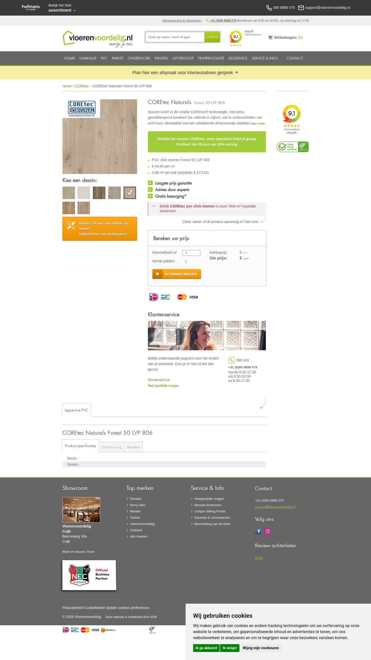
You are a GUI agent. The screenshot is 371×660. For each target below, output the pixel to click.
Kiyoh (259, 557)
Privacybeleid (72, 608)
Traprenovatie (211, 58)
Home (69, 58)
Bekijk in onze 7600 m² (208, 208)
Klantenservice (159, 379)
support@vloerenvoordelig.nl (275, 506)
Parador (136, 499)
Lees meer (258, 123)
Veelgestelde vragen (209, 499)
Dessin (73, 464)
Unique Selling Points (210, 511)
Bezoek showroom (207, 505)
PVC (104, 58)
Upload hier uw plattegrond (104, 228)
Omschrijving (111, 447)
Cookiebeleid (94, 608)
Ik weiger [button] (230, 648)
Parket (117, 58)
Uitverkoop (182, 58)
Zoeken (212, 37)
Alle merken (138, 536)
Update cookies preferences (127, 608)
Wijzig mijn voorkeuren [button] (261, 648)
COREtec (82, 85)
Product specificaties (80, 445)
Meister (135, 511)
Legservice (237, 58)
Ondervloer (139, 58)
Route (90, 551)
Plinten (161, 58)
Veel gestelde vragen (163, 385)
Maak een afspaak (73, 551)
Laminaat (88, 58)
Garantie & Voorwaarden (212, 517)
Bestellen (133, 447)
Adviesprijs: (219, 252)
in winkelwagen (181, 274)
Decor (72, 458)
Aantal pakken (163, 261)
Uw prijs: (218, 258)
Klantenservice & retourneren (181, 20)
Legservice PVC (76, 410)
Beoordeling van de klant (212, 524)
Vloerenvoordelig (142, 524)
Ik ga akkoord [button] (206, 648)
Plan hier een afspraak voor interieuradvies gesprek (185, 72)
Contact (294, 58)
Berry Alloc (138, 505)
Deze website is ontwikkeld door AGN (131, 617)
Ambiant (136, 530)
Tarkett (135, 517)
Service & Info (265, 58)
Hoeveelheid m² (164, 252)
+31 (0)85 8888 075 (223, 20)
